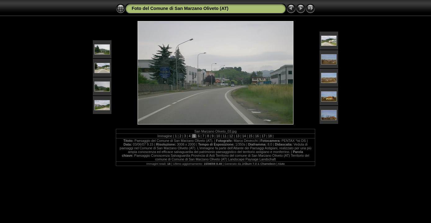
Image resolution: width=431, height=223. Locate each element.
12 (231, 136)
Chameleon (267, 163)
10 (218, 136)
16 (257, 136)
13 (237, 136)
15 (250, 136)
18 (270, 136)
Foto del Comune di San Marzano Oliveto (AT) (180, 8)
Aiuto (281, 163)
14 (244, 136)
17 (263, 136)
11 (224, 136)
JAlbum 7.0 (249, 163)
